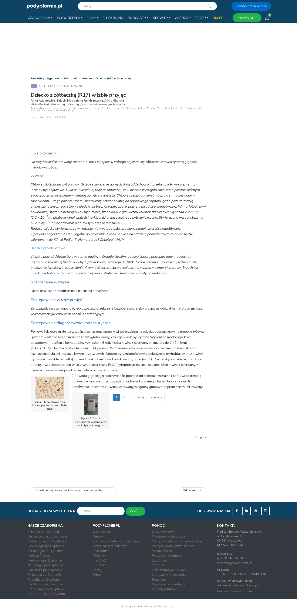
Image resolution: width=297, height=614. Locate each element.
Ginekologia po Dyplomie (45, 546)
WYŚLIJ (135, 511)
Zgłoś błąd (159, 560)
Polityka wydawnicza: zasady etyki (177, 541)
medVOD (99, 560)
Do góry (200, 437)
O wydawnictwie (164, 532)
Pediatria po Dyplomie (45, 78)
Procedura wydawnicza (168, 536)
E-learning (100, 565)
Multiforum (101, 551)
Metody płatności (165, 589)
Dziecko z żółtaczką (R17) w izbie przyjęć (107, 78)
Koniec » (156, 397)
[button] (40, 18)
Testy (97, 570)
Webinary (100, 555)
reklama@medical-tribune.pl (237, 585)
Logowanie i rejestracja (169, 575)
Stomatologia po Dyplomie (47, 594)
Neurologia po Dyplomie (45, 565)
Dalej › (141, 397)
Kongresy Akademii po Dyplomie (117, 541)
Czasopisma (101, 532)
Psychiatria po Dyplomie (45, 584)
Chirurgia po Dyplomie (43, 532)
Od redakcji (193, 490)
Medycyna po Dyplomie (44, 560)
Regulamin (159, 579)
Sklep (97, 575)
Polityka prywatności (167, 555)
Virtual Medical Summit (109, 546)
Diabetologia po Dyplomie (46, 541)
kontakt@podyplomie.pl (234, 563)
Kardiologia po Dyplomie (45, 551)
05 (75, 78)
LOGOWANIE (247, 18)
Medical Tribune (39, 555)
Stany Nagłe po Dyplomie (46, 589)
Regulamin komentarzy (168, 584)
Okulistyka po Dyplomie (44, 570)
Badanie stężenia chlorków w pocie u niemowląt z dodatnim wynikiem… (75, 490)
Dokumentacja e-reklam (169, 570)
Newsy (98, 536)
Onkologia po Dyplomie (44, 575)
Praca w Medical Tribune (235, 591)
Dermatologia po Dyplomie (47, 536)
